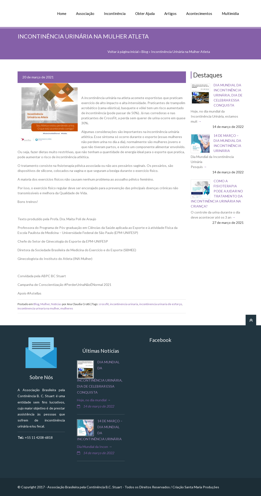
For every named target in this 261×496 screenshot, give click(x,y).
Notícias (56, 304)
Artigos (170, 13)
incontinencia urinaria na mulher (38, 308)
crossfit (104, 304)
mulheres (66, 308)
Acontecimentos (199, 13)
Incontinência (115, 13)
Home (61, 13)
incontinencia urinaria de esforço (160, 304)
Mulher (45, 304)
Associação (85, 13)
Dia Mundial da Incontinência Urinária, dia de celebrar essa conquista (228, 95)
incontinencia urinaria (124, 304)
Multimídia (230, 13)
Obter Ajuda (145, 13)
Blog (144, 52)
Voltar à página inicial (123, 52)
